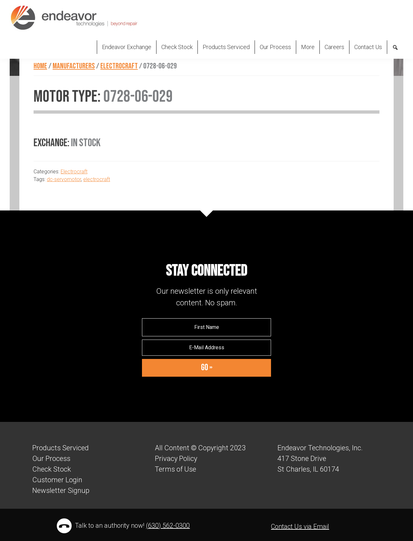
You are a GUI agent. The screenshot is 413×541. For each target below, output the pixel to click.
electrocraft (96, 179)
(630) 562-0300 (168, 525)
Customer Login (57, 480)
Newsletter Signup (60, 490)
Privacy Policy (176, 458)
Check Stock (51, 469)
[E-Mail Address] (206, 348)
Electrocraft (74, 171)
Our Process (51, 458)
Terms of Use (175, 469)
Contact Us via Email (300, 526)
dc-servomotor (64, 179)
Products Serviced (60, 448)
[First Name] (206, 327)
